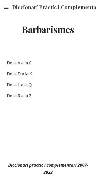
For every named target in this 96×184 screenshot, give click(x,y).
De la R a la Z (19, 96)
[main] (48, 29)
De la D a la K (19, 74)
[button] (6, 7)
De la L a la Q (19, 85)
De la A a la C (19, 63)
